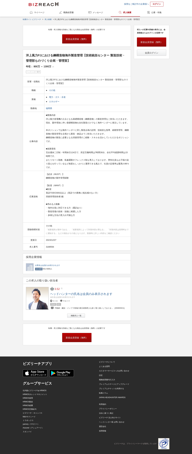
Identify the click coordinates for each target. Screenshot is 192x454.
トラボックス (28, 420)
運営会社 (102, 426)
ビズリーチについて (107, 362)
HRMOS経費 (28, 405)
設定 (101, 375)
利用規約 (102, 404)
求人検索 (127, 12)
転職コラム (103, 393)
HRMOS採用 (28, 398)
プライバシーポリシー (108, 409)
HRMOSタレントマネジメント (35, 394)
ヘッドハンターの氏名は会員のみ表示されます (81, 294)
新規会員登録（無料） (77, 39)
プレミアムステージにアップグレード (114, 384)
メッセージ (98, 12)
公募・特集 (156, 12)
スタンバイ (27, 432)
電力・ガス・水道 (57, 97)
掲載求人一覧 (76, 316)
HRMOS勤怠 (28, 402)
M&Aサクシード (29, 417)
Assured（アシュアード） (33, 428)
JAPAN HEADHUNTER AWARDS (112, 397)
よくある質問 (104, 366)
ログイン (157, 4)
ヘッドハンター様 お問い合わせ (111, 422)
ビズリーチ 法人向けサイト (110, 418)
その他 (52, 90)
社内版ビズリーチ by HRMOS (34, 390)
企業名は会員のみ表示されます (47, 265)
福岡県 (49, 108)
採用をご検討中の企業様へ (136, 4)
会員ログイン (151, 52)
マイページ (39, 12)
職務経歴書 (68, 12)
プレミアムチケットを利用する (111, 389)
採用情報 (102, 431)
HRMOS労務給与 (30, 409)
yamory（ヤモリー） (31, 424)
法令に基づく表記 (106, 413)
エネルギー (54, 101)
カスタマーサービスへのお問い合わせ (114, 371)
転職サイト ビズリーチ (32, 19)
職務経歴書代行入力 (107, 380)
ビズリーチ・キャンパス (32, 413)
